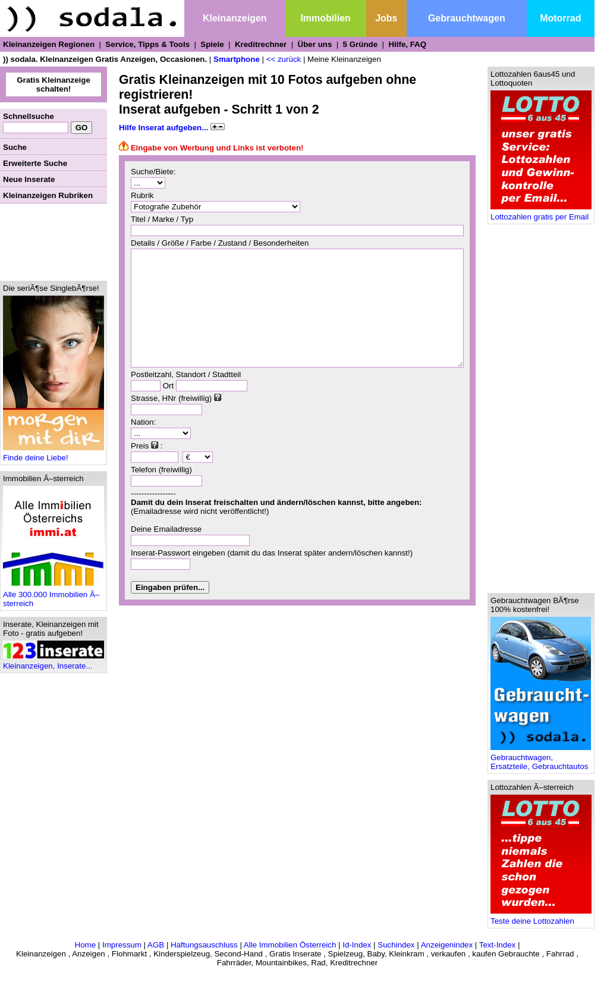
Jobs (386, 18)
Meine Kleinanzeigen (344, 59)
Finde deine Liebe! (53, 454)
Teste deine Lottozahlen (541, 917)
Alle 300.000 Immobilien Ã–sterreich (53, 595)
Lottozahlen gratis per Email (541, 213)
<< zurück (283, 59)
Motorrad (560, 18)
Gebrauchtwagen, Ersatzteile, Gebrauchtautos (540, 758)
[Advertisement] (53, 242)
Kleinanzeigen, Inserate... (53, 662)
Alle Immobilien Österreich (290, 944)
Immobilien (325, 18)
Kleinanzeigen (235, 18)
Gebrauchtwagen (466, 18)
